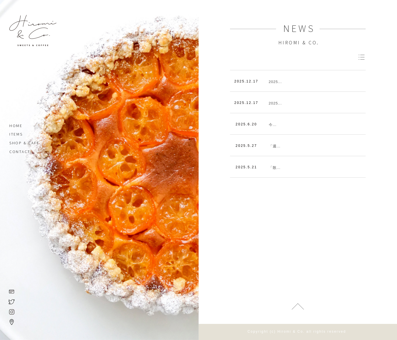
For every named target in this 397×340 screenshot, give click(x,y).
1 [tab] (189, 140)
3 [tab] (189, 151)
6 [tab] (189, 168)
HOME (16, 126)
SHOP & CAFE (24, 143)
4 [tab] (189, 157)
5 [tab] (189, 163)
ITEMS (16, 135)
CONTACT (19, 152)
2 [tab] (189, 146)
